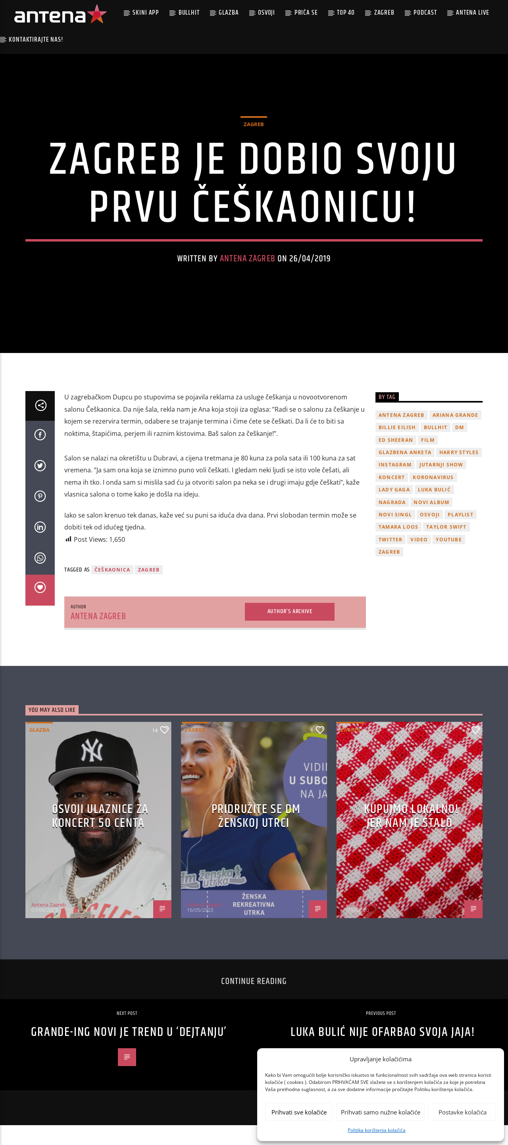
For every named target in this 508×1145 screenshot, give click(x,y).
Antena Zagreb (247, 269)
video (419, 559)
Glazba (229, 13)
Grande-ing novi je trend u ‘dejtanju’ (129, 1052)
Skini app (146, 13)
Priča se (306, 13)
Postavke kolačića (463, 1112)
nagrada (392, 521)
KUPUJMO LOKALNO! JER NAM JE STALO (411, 835)
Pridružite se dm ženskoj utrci (256, 835)
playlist (460, 534)
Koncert (392, 496)
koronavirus (433, 496)
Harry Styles (459, 471)
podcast (425, 13)
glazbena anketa (405, 471)
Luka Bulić (434, 509)
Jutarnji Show (441, 484)
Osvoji (266, 13)
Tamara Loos (398, 546)
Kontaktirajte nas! (36, 40)
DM (459, 447)
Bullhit (189, 13)
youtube (449, 559)
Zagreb (384, 13)
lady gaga (394, 509)
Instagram (395, 484)
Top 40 (346, 13)
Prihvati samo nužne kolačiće (380, 1112)
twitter (390, 559)
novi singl (395, 534)
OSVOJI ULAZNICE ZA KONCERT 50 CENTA (100, 835)
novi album (431, 521)
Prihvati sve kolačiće (299, 1112)
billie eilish (397, 447)
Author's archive (289, 631)
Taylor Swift (446, 546)
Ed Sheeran (396, 459)
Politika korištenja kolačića (377, 1130)
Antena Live (472, 13)
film (428, 459)
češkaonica (112, 589)
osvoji (430, 534)
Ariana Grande (456, 434)
